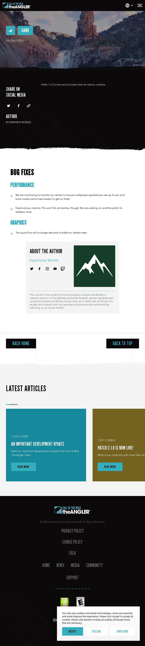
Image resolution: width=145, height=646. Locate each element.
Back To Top (123, 343)
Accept (73, 631)
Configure (122, 631)
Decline (96, 631)
